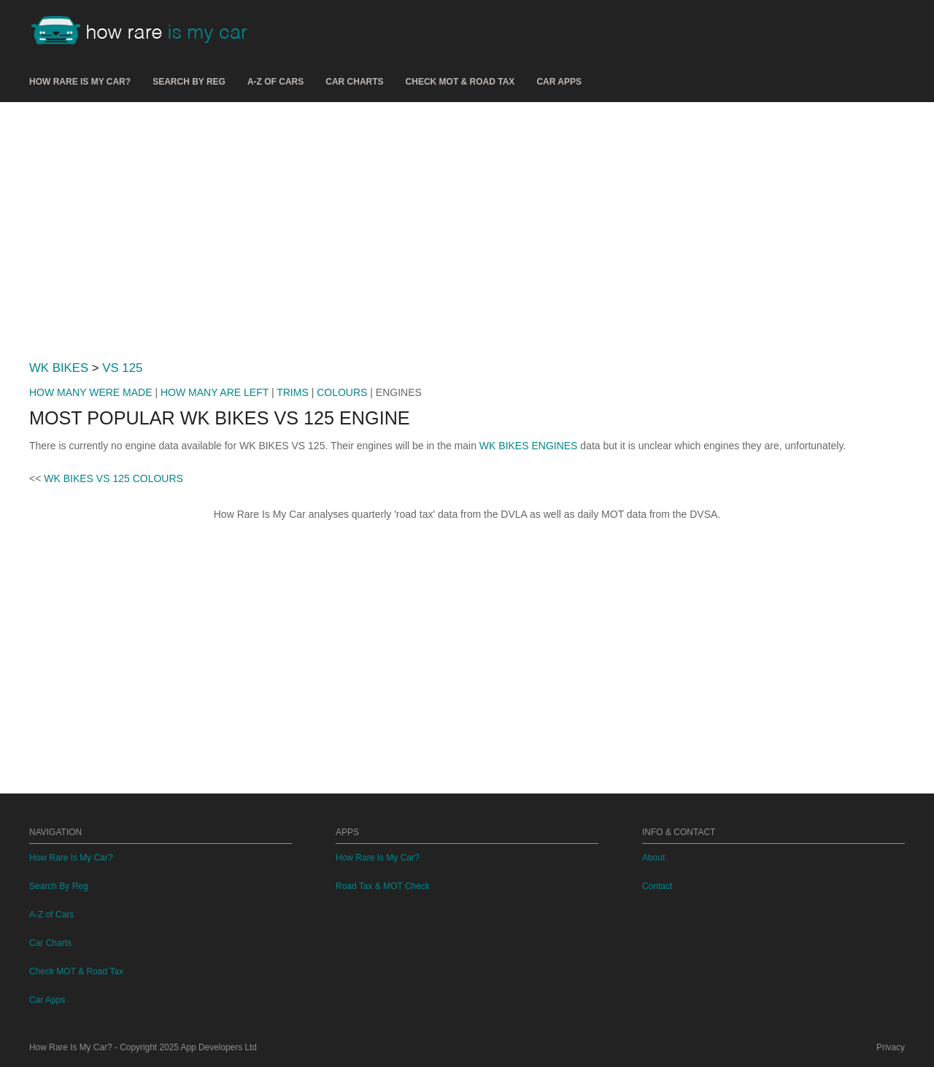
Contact (657, 886)
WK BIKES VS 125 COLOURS (113, 478)
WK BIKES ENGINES (528, 445)
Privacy (890, 1047)
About (653, 858)
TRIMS (293, 392)
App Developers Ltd (219, 1047)
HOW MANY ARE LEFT (215, 392)
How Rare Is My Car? (80, 82)
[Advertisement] (467, 225)
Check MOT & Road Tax (460, 82)
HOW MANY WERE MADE (91, 392)
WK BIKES (58, 368)
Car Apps (559, 82)
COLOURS (342, 392)
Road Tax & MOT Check (383, 886)
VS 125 (122, 368)
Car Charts (354, 82)
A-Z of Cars (275, 82)
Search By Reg (189, 82)
